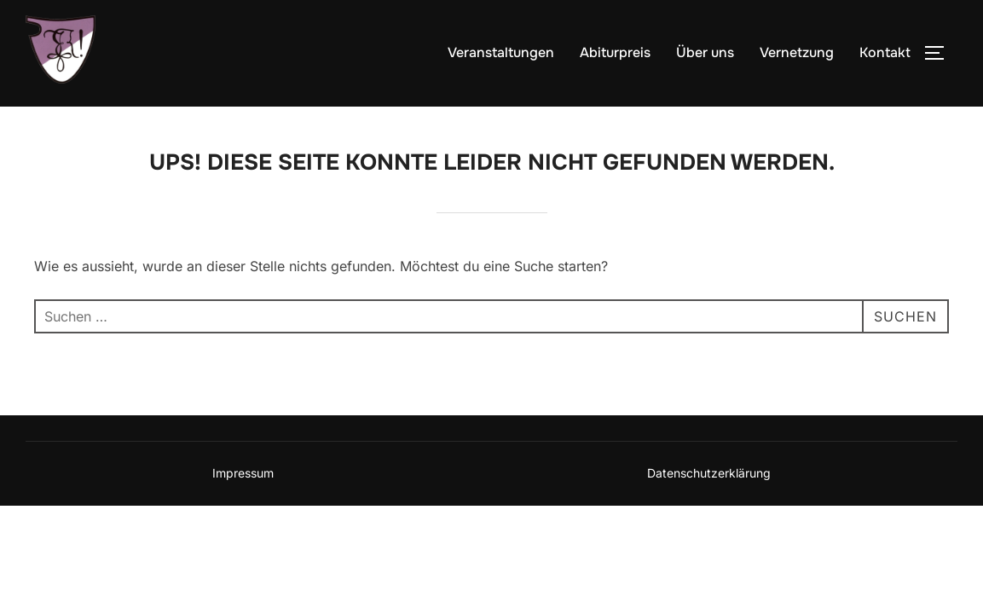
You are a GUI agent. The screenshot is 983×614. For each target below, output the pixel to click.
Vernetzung (797, 52)
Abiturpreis (615, 52)
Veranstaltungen (501, 52)
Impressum (243, 473)
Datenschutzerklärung (709, 473)
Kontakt (885, 52)
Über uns (705, 52)
